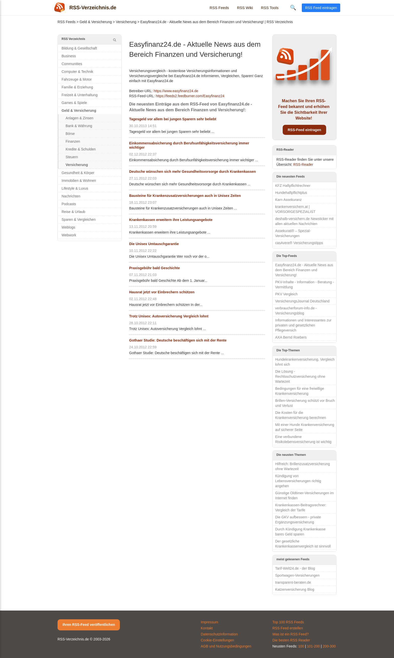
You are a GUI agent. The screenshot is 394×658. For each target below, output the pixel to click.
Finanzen (73, 141)
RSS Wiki (245, 8)
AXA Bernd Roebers (291, 337)
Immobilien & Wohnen (79, 181)
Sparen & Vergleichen (78, 219)
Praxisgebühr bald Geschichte (154, 268)
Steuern (72, 157)
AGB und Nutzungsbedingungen (226, 646)
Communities (72, 64)
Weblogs (68, 227)
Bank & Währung (79, 126)
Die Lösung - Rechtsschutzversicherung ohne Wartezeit (300, 376)
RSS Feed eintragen (321, 8)
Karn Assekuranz (288, 200)
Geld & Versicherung (96, 22)
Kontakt (207, 628)
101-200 (313, 646)
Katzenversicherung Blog (294, 589)
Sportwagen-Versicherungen (297, 575)
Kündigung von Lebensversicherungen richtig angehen (298, 481)
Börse (70, 134)
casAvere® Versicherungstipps (299, 243)
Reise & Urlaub (73, 212)
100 (301, 646)
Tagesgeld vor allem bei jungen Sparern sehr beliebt (172, 119)
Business (69, 56)
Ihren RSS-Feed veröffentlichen (89, 625)
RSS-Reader (303, 164)
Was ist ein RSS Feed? (290, 634)
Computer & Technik (77, 72)
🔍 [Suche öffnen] (293, 7)
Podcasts (69, 204)
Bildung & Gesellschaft (79, 48)
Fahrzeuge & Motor (77, 79)
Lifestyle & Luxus (75, 188)
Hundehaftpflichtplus (291, 193)
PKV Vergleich (286, 294)
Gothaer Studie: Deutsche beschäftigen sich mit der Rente (177, 340)
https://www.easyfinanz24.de (176, 91)
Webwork (69, 235)
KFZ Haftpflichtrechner (292, 186)
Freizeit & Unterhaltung (79, 95)
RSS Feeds (219, 8)
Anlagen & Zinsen (79, 118)
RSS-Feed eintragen (304, 130)
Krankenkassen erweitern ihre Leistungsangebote (170, 220)
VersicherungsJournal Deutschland (302, 301)
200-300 (329, 646)
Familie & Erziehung (77, 87)
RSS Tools (269, 8)
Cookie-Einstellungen (217, 640)
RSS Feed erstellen (287, 628)
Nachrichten (71, 196)
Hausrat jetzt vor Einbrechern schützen (161, 292)
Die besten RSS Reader (291, 640)
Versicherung (126, 22)
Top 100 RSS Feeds (288, 622)
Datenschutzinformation (219, 634)
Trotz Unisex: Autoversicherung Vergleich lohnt (168, 316)
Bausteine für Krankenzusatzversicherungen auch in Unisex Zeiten (185, 196)
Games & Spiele (74, 103)
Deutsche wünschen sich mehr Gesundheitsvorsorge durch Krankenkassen (192, 172)
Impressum (209, 622)
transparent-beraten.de (293, 582)
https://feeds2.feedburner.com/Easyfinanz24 (190, 96)
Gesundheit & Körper (78, 173)
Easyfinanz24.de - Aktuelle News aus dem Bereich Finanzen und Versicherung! (304, 270)
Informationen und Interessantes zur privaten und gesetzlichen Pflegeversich (303, 325)
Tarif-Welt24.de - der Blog (295, 568)
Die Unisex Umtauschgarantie (154, 244)
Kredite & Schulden (81, 149)
